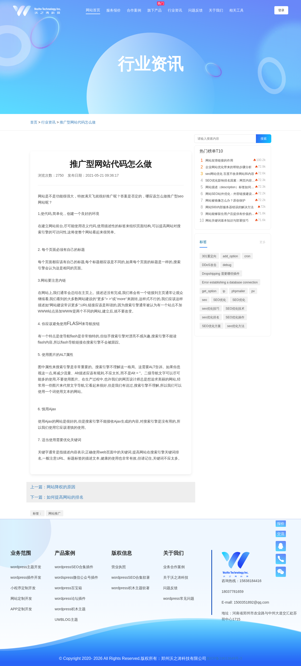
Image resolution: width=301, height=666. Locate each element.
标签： (37, 513)
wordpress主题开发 (26, 567)
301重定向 (209, 256)
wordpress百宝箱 (68, 588)
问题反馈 (195, 10)
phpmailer (238, 291)
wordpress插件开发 (26, 577)
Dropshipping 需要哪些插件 (221, 273)
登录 (281, 10)
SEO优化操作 (235, 317)
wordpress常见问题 (178, 598)
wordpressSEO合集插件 (74, 567)
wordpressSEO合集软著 (130, 577)
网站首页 (93, 10)
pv (253, 291)
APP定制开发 (21, 609)
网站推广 (54, 513)
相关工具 (236, 10)
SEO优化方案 (211, 326)
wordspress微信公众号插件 (76, 577)
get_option (209, 291)
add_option (230, 256)
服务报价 (113, 10)
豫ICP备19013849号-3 (224, 658)
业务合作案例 (174, 567)
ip (224, 291)
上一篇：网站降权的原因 (52, 487)
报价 (280, 523)
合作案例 (134, 10)
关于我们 (216, 10)
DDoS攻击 (209, 265)
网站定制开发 (21, 598)
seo (204, 300)
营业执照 (118, 567)
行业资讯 (175, 10)
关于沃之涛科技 (175, 577)
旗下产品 (154, 10)
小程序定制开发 (23, 588)
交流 (280, 534)
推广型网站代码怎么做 (78, 122)
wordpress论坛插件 (70, 598)
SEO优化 (219, 300)
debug (227, 265)
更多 (263, 242)
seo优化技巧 (210, 308)
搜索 (264, 138)
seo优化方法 (235, 326)
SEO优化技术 (235, 308)
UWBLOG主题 (66, 619)
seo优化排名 (210, 317)
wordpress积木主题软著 (130, 588)
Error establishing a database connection (230, 282)
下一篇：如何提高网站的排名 (57, 497)
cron (247, 256)
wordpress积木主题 (70, 609)
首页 (33, 122)
